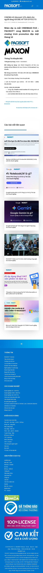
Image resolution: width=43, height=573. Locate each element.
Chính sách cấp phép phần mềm (12, 397)
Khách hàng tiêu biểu (9, 370)
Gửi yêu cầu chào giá (9, 408)
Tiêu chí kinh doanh (9, 359)
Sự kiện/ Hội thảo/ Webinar (10, 365)
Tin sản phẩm (31, 22)
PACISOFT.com (21, 551)
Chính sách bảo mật (26, 548)
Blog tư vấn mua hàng (9, 378)
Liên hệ (33, 548)
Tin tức (27, 546)
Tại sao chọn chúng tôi (10, 374)
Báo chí (32, 546)
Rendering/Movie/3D (22, 22)
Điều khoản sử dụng (15, 548)
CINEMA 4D (14, 22)
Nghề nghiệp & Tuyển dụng (11, 367)
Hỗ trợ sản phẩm (8, 380)
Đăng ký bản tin (8, 410)
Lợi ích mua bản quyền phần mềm (12, 376)
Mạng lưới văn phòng (9, 372)
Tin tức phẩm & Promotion (10, 363)
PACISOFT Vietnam (9, 357)
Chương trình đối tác (9, 361)
